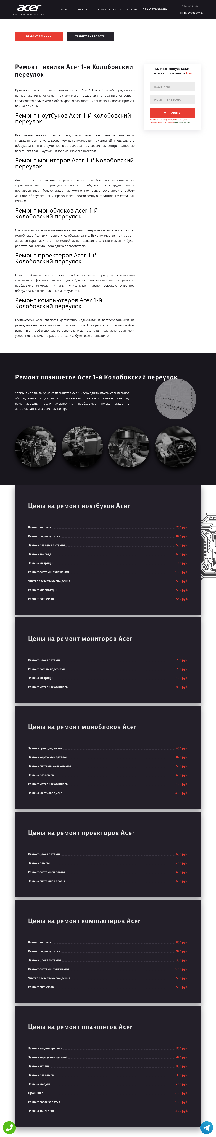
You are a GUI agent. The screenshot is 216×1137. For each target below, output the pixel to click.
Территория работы (108, 9)
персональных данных (183, 122)
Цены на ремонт (81, 9)
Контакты (131, 9)
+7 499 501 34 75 (189, 6)
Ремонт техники (38, 36)
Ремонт (62, 9)
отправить (172, 113)
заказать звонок (156, 9)
